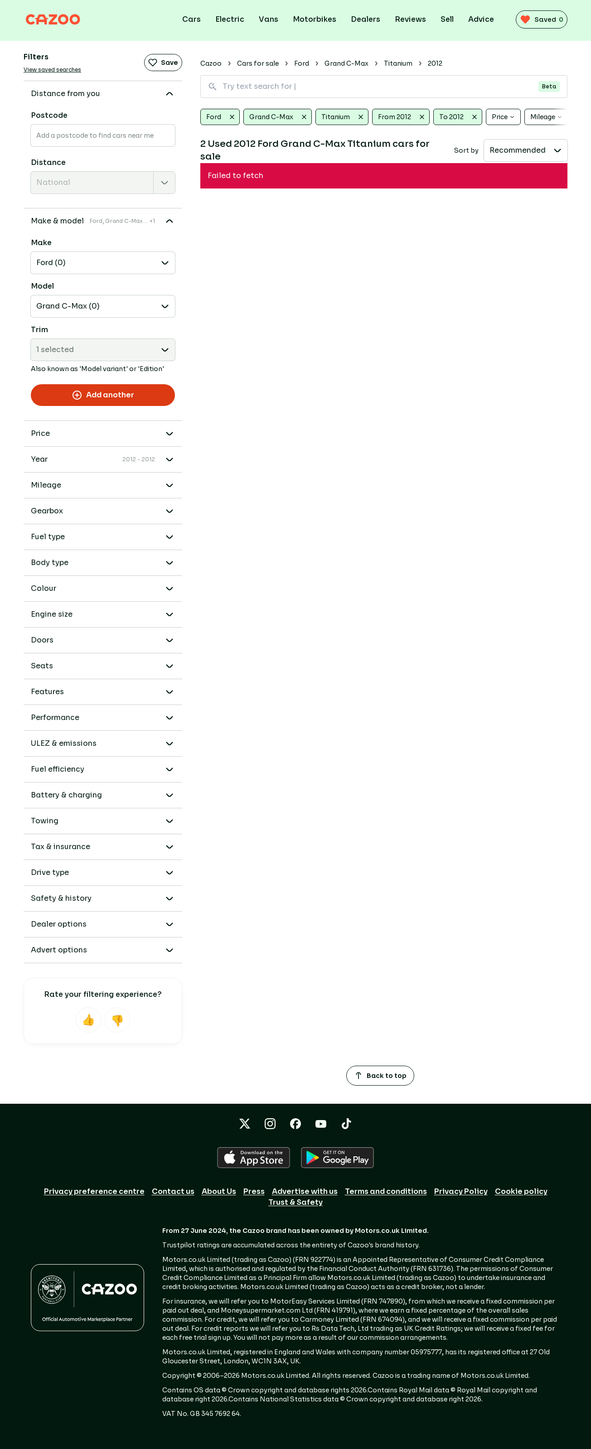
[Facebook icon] (295, 1123)
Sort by (466, 150)
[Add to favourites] (554, 186)
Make (41, 242)
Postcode (49, 115)
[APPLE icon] (253, 1157)
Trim (39, 329)
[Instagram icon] (270, 1123)
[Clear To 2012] (474, 116)
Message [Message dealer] (515, 255)
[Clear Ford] (232, 116)
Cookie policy (521, 1191)
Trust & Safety (295, 1202)
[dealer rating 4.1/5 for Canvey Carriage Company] (453, 255)
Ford (301, 63)
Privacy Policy (461, 1191)
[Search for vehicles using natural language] (384, 86)
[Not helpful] (117, 1020)
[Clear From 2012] (422, 116)
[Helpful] (88, 1020)
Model (42, 286)
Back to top (380, 1075)
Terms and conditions (386, 1191)
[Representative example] (472, 187)
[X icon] (244, 1123)
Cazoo (211, 63)
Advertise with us (305, 1191)
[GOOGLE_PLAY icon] (337, 1157)
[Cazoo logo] (60, 19)
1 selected (55, 349)
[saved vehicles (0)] (538, 19)
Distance (48, 162)
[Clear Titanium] (360, 116)
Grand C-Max (346, 63)
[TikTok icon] (346, 1123)
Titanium (398, 63)
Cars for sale (258, 63)
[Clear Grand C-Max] (304, 116)
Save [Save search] (163, 62)
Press (254, 1191)
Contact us (173, 1191)
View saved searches (52, 69)
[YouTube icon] (320, 1123)
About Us (219, 1191)
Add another (103, 395)
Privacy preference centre (94, 1191)
